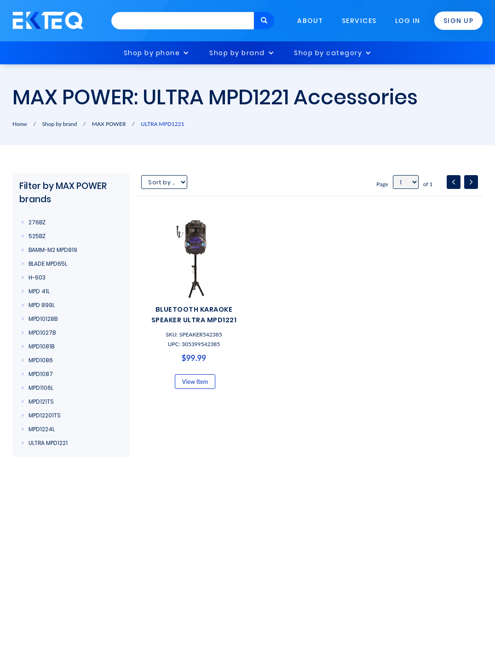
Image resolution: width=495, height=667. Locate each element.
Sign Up (458, 20)
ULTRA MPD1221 (162, 123)
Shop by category (328, 52)
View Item (195, 381)
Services (359, 20)
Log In (407, 20)
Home (19, 123)
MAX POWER (109, 123)
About (310, 20)
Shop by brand (237, 52)
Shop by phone (152, 52)
